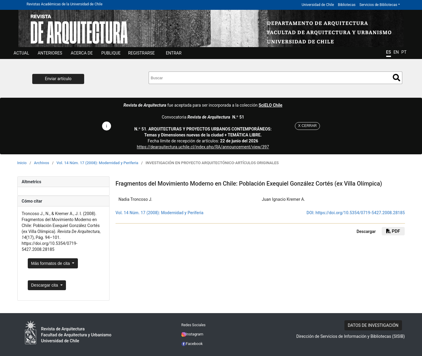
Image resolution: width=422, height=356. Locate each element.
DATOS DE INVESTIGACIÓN (373, 325)
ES (388, 52)
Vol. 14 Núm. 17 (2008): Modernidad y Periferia (97, 163)
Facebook (192, 343)
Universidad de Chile (318, 5)
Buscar (396, 77)
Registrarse (141, 53)
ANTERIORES (50, 53)
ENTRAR (174, 53)
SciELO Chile (270, 105)
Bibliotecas (346, 5)
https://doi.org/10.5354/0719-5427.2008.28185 (360, 212)
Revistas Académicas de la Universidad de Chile (64, 4)
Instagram (192, 334)
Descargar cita (45, 285)
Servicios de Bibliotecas (378, 5)
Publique (111, 53)
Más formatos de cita (51, 263)
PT (403, 52)
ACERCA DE (82, 53)
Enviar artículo (58, 78)
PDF (393, 231)
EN (396, 52)
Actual (21, 53)
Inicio (22, 163)
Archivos (41, 163)
